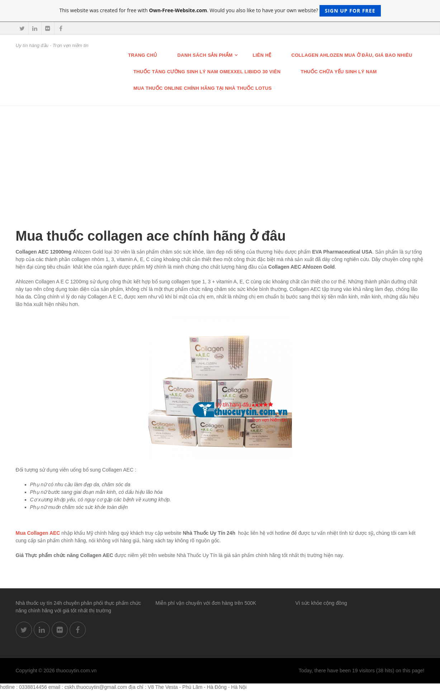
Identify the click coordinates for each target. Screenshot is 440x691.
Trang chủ (142, 55)
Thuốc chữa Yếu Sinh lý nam (339, 71)
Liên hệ (262, 55)
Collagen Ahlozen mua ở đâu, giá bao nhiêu (351, 55)
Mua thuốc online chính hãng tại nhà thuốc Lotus (202, 88)
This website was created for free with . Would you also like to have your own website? (219, 11)
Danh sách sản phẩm (205, 55)
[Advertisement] (220, 160)
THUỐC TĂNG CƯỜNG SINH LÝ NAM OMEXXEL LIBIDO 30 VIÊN (206, 71)
